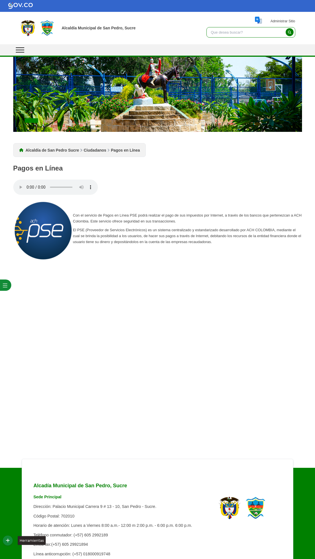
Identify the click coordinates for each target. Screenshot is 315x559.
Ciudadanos (95, 150)
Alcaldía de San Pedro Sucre (52, 150)
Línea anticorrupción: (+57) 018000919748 (71, 554)
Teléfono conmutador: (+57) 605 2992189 (70, 535)
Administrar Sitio (282, 21)
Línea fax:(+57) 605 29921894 (60, 544)
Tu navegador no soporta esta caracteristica (55, 187)
